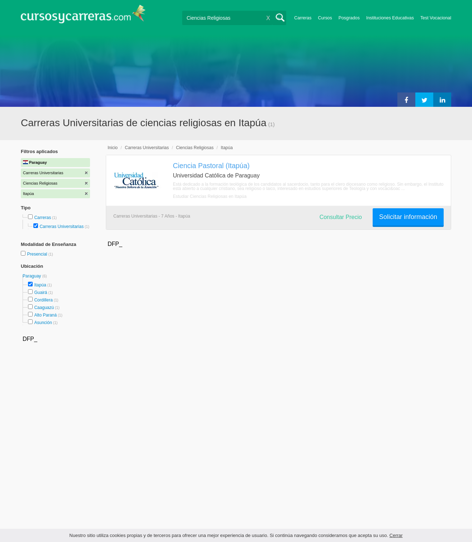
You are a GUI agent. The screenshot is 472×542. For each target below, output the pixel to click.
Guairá (40, 292)
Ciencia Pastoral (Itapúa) (211, 166)
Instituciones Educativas (390, 18)
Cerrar (396, 535)
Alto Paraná (45, 315)
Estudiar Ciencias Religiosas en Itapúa (209, 196)
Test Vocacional (435, 18)
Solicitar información (408, 216)
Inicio (113, 147)
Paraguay (32, 276)
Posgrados (349, 18)
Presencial (37, 254)
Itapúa (40, 284)
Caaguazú (44, 307)
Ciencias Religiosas (195, 147)
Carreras (302, 18)
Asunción (43, 322)
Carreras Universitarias (61, 226)
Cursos (325, 18)
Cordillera (43, 300)
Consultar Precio (341, 217)
